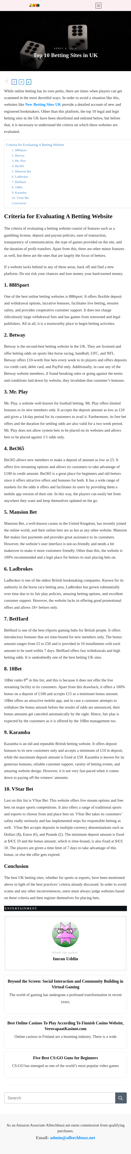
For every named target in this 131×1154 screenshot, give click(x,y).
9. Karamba (19, 192)
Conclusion (19, 203)
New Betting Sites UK (43, 104)
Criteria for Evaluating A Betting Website (35, 145)
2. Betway (18, 155)
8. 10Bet (17, 187)
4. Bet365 (18, 166)
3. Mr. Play (19, 160)
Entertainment (21, 908)
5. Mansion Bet (21, 171)
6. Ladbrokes (20, 176)
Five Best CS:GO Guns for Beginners (65, 1058)
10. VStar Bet (20, 197)
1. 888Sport (19, 150)
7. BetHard (19, 182)
